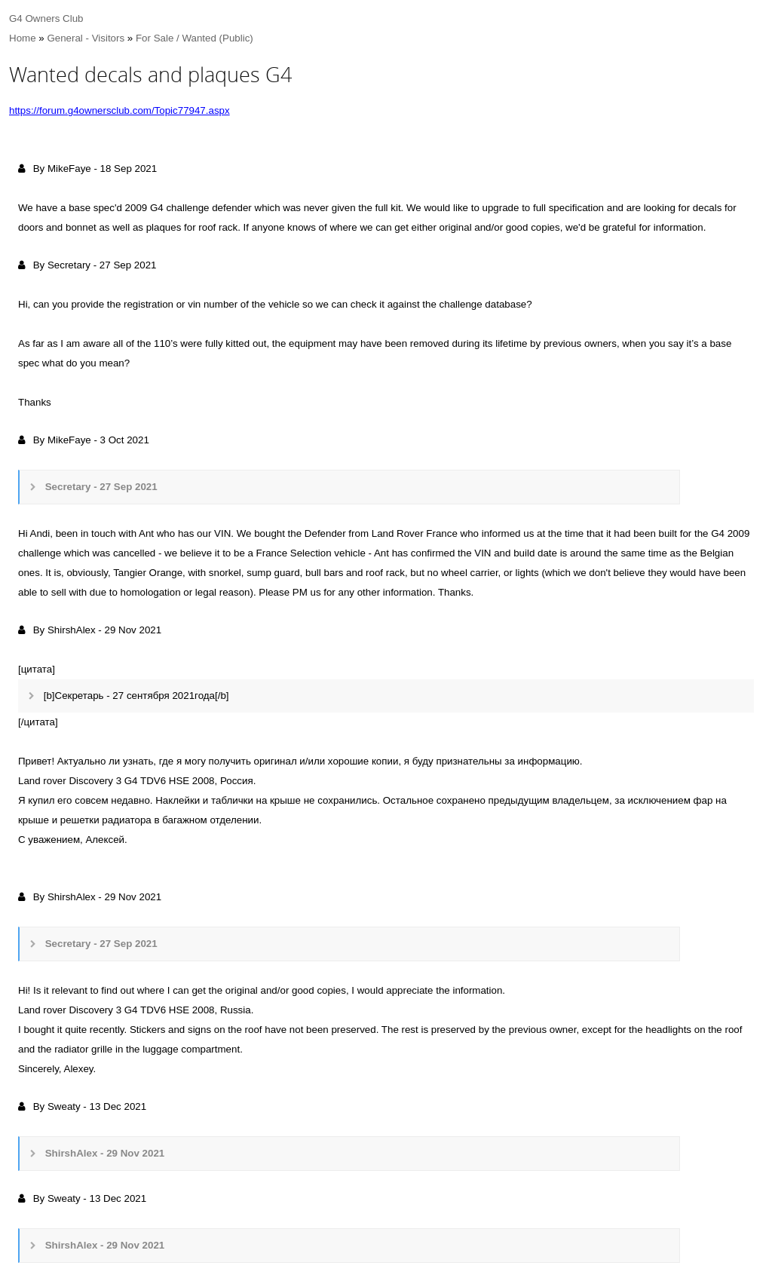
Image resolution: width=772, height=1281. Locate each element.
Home (22, 38)
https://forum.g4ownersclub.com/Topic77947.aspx (119, 110)
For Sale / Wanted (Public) (194, 38)
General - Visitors (85, 38)
